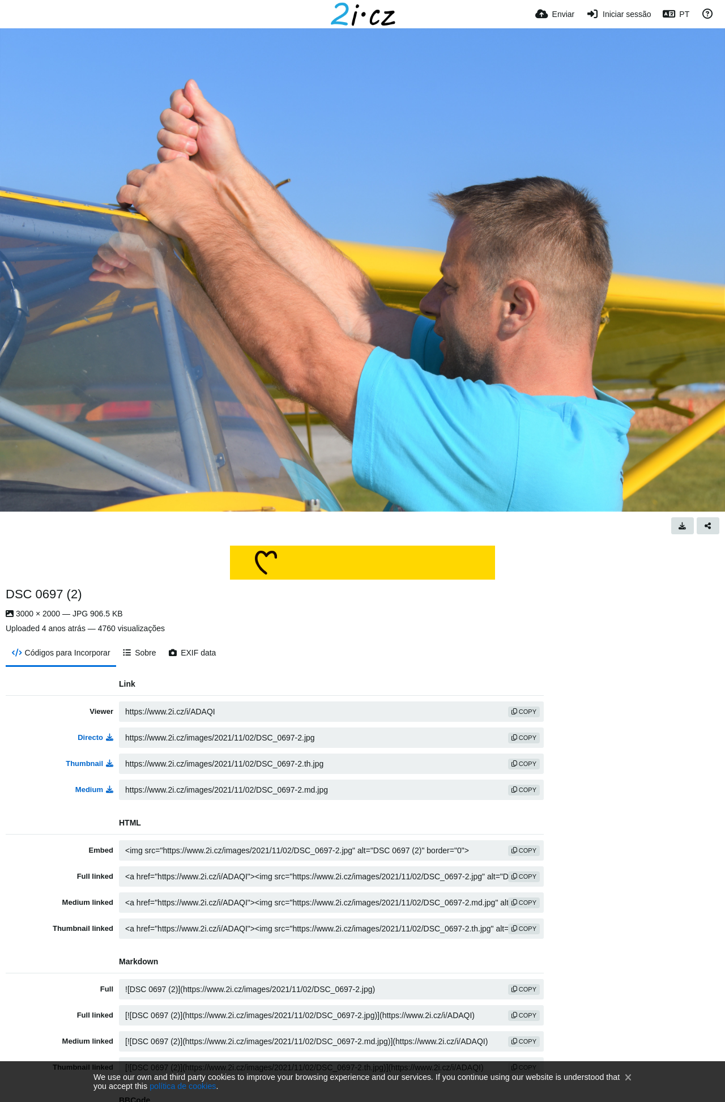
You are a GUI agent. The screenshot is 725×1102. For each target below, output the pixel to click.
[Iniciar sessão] (618, 14)
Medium (94, 789)
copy (523, 711)
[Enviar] (554, 14)
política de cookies (183, 1086)
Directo (95, 737)
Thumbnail (89, 763)
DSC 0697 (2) (44, 594)
